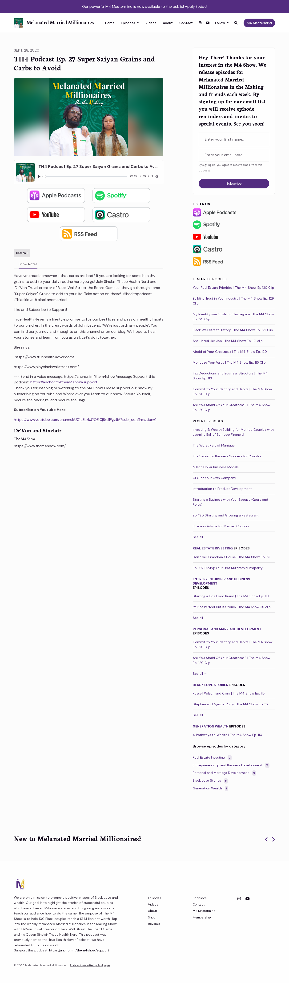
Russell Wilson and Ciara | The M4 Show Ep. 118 (229, 693)
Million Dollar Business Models (216, 467)
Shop (152, 917)
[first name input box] (234, 139)
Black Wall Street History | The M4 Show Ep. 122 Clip (233, 330)
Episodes (128, 23)
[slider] (85, 176)
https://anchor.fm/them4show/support (63, 382)
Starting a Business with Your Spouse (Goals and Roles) (230, 502)
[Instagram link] (200, 23)
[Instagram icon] (239, 899)
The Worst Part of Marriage (214, 445)
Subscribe (234, 183)
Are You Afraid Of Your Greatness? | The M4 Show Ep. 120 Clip (231, 407)
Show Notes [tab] (28, 264)
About (168, 23)
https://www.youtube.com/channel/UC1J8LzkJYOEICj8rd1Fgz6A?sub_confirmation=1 (85, 419)
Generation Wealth (211, 726)
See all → (200, 537)
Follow (220, 23)
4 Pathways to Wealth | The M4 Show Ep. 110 (227, 735)
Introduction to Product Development (222, 489)
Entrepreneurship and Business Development (221, 581)
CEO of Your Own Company (214, 478)
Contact (186, 23)
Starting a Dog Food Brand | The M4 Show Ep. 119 (231, 596)
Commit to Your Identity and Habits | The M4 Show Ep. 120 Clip (233, 391)
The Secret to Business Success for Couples (227, 456)
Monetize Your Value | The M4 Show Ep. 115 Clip (229, 362)
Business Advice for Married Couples (221, 526)
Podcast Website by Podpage (90, 965)
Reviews (154, 924)
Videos (150, 23)
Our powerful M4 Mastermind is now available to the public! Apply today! (144, 6)
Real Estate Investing (213, 548)
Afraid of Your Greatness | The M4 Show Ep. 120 (230, 351)
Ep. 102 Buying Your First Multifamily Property (228, 568)
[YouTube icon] (247, 899)
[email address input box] (234, 155)
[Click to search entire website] (236, 23)
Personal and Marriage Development (227, 629)
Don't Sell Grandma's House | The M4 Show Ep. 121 (231, 557)
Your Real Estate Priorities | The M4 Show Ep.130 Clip (233, 287)
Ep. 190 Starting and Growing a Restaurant (226, 515)
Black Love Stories (210, 685)
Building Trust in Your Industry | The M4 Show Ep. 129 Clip (233, 300)
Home (109, 23)
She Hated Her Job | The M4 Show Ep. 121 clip (228, 341)
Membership (202, 917)
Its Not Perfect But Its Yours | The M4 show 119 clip (232, 607)
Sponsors (200, 898)
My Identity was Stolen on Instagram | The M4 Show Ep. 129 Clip (233, 316)
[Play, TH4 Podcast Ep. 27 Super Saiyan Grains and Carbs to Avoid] (39, 176)
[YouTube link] (208, 23)
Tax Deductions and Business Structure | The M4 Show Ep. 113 (230, 375)
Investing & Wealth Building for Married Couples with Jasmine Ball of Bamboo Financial (233, 432)
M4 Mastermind (259, 23)
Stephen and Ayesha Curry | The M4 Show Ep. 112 (230, 704)
